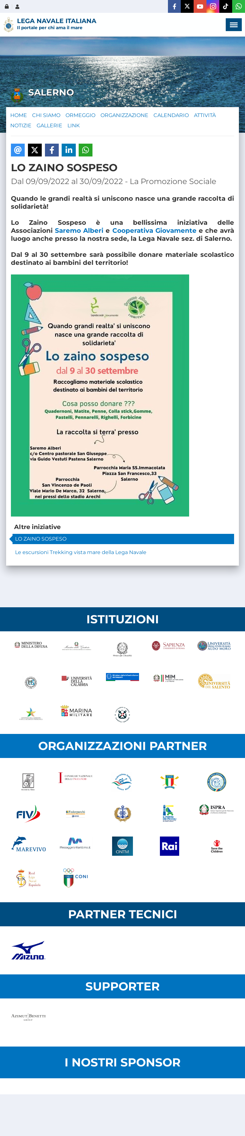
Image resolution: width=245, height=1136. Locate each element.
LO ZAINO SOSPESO (40, 539)
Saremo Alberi (79, 230)
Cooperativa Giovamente (154, 230)
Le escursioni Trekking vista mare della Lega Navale (80, 552)
